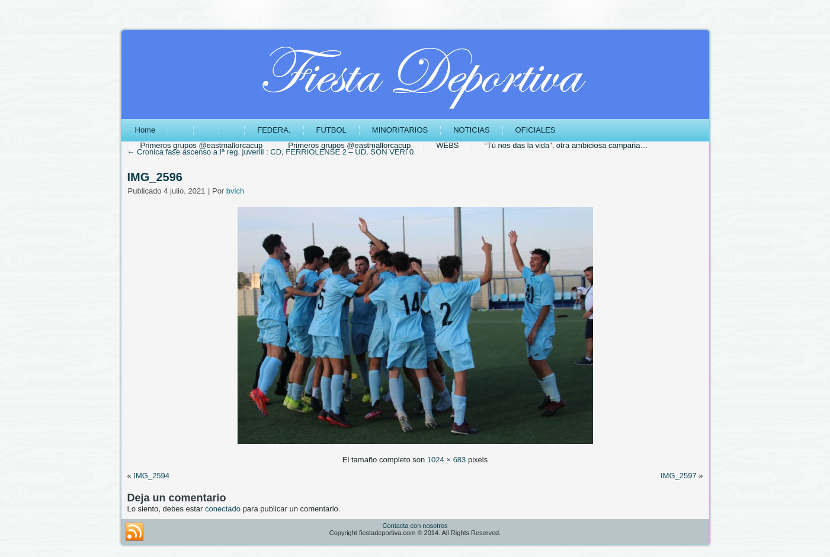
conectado (223, 508)
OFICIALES (535, 129)
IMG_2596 (154, 176)
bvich (235, 190)
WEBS (447, 145)
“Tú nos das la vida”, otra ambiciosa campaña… (566, 145)
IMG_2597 (679, 475)
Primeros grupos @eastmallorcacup (201, 145)
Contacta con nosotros (414, 525)
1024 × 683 (446, 459)
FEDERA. (273, 129)
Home (145, 129)
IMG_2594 (151, 475)
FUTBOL (331, 129)
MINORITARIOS (400, 129)
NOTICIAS (471, 129)
